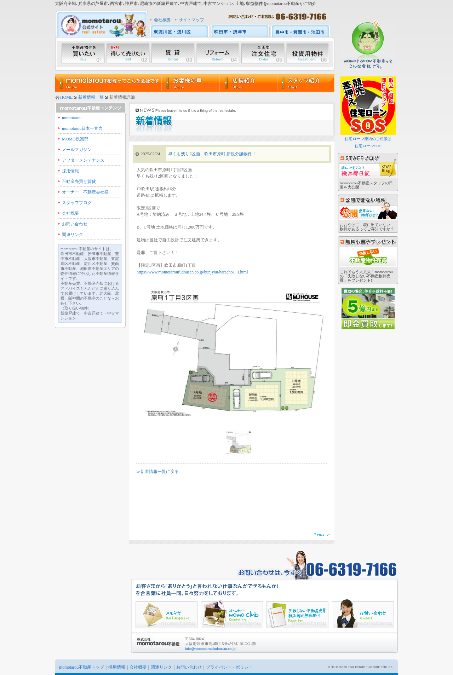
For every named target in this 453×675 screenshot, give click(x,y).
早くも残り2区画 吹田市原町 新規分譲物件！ (212, 153)
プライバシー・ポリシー (229, 667)
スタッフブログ (77, 202)
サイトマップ (191, 19)
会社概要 (162, 19)
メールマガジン (77, 149)
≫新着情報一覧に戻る (157, 471)
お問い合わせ (74, 223)
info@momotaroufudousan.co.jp (210, 648)
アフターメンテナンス (83, 160)
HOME (66, 97)
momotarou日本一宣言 (82, 128)
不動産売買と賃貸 (79, 181)
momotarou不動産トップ (81, 667)
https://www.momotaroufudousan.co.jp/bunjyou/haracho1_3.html (192, 272)
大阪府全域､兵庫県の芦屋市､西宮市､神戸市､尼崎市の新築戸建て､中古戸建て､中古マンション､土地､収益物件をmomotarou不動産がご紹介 (185, 3)
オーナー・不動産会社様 (85, 192)
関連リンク (72, 234)
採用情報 (70, 170)
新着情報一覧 (91, 97)
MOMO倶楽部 (75, 139)
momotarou (71, 117)
